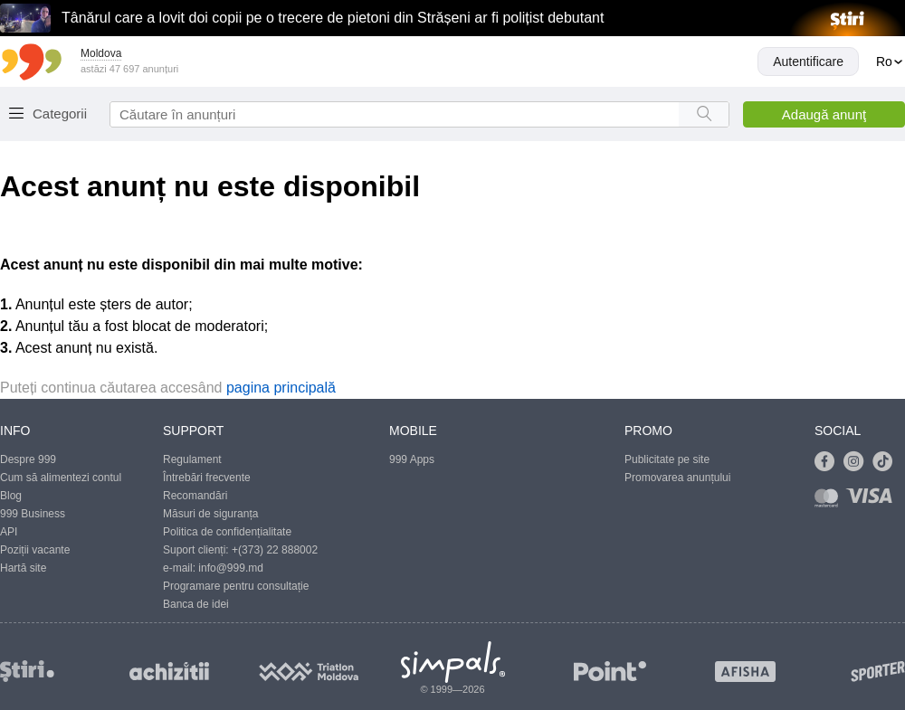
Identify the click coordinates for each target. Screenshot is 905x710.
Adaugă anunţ (824, 114)
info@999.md (230, 568)
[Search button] (704, 114)
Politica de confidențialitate (227, 531)
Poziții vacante (35, 550)
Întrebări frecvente (207, 477)
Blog (11, 495)
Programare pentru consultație (236, 586)
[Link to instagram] (857, 462)
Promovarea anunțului (677, 477)
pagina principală (281, 387)
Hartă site (23, 568)
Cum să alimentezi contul (60, 477)
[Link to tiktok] (886, 462)
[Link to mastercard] (829, 501)
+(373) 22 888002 (275, 550)
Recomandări (195, 495)
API (8, 531)
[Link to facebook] (828, 462)
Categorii (60, 113)
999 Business (32, 513)
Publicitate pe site (667, 459)
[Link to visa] (873, 501)
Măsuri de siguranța (210, 513)
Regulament (192, 459)
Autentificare (808, 61)
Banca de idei (196, 604)
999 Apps (411, 459)
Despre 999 (28, 459)
